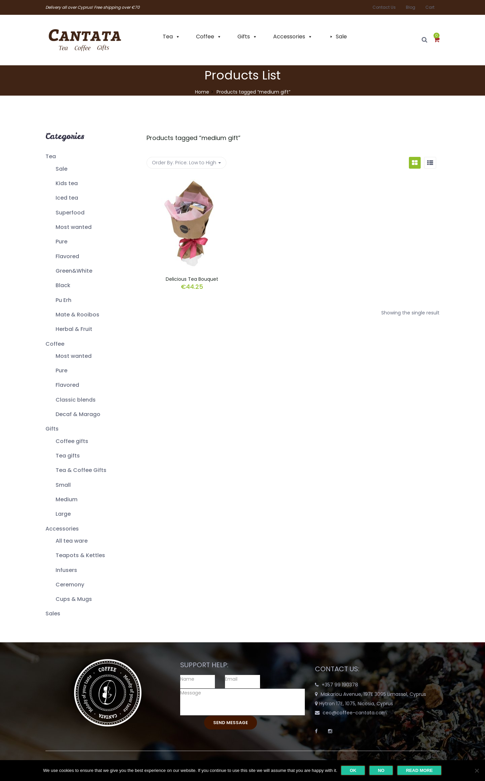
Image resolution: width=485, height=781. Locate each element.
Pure (61, 241)
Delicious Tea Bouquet (192, 279)
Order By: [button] (186, 162)
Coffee (205, 36)
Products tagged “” (193, 138)
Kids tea (67, 183)
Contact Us (384, 7)
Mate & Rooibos (77, 314)
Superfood (70, 212)
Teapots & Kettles (80, 555)
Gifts (243, 36)
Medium (66, 499)
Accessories (289, 36)
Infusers (66, 570)
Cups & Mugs (74, 599)
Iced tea (67, 198)
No (381, 770)
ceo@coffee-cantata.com (355, 712)
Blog (410, 7)
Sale (341, 36)
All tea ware (72, 541)
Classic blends (76, 400)
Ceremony (70, 584)
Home (202, 92)
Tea (168, 36)
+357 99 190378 (340, 684)
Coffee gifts (72, 441)
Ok (353, 770)
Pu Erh (63, 300)
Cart (429, 7)
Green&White (74, 271)
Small (63, 485)
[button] (437, 40)
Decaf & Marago (78, 414)
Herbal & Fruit (74, 329)
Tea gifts (68, 456)
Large (63, 514)
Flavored (67, 256)
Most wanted (74, 227)
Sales (52, 613)
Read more (419, 770)
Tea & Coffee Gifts (81, 470)
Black (63, 285)
